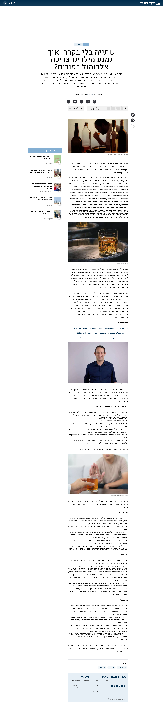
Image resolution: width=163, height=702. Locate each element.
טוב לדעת (95, 692)
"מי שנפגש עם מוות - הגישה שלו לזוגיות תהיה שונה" (41, 157)
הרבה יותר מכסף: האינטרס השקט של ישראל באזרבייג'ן (41, 199)
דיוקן (97, 681)
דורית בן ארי (98, 94)
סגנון (86, 44)
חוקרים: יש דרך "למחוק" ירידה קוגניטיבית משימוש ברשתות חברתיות (42, 186)
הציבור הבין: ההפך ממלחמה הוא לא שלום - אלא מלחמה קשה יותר (41, 171)
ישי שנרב (50, 205)
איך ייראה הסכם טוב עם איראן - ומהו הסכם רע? (42, 212)
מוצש (96, 683)
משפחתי (79, 44)
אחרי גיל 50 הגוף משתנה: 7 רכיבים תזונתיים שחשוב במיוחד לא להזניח (99, 338)
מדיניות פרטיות (75, 683)
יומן (107, 685)
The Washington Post (46, 191)
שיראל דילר (49, 164)
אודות (87, 683)
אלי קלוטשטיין (48, 219)
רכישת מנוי (85, 685)
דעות (106, 683)
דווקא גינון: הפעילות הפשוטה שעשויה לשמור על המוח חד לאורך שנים (99, 328)
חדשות (106, 681)
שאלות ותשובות (77, 688)
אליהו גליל (50, 178)
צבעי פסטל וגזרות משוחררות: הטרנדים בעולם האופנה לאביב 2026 (101, 333)
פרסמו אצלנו (76, 681)
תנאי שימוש (76, 685)
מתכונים (96, 689)
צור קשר (86, 681)
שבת (97, 685)
